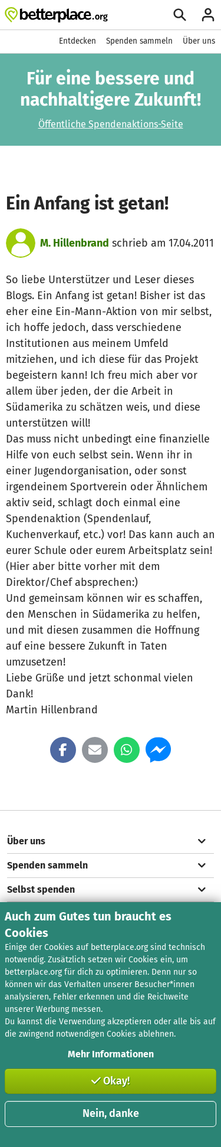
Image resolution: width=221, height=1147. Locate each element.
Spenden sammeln (139, 41)
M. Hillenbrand (74, 243)
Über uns (199, 41)
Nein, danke (111, 1113)
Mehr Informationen (111, 1054)
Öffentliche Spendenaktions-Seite (110, 124)
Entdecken (77, 41)
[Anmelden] (208, 15)
